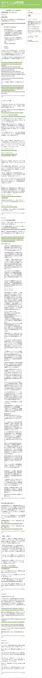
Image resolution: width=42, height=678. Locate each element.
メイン (13, 10)
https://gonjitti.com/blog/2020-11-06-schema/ (11, 581)
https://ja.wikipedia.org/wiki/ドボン (9, 154)
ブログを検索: (30, 12)
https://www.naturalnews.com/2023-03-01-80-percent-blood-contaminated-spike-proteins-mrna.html (11, 64)
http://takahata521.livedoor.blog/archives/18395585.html (14, 229)
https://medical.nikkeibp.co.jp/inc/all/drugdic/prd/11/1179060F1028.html (18, 116)
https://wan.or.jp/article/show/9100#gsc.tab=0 (12, 528)
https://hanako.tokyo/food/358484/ (9, 206)
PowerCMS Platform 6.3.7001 (33, 41)
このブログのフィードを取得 (33, 36)
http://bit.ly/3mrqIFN (6, 155)
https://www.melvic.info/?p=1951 (9, 150)
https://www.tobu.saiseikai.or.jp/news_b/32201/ (12, 112)
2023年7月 (36, 28)
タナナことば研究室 (12, 2)
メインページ (30, 31)
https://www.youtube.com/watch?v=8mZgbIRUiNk (13, 622)
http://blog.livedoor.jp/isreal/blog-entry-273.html (12, 610)
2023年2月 (36, 26)
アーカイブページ (36, 31)
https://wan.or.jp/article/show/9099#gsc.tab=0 (12, 523)
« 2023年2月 (8, 10)
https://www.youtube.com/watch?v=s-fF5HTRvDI (12, 625)
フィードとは (30, 37)
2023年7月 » (18, 10)
